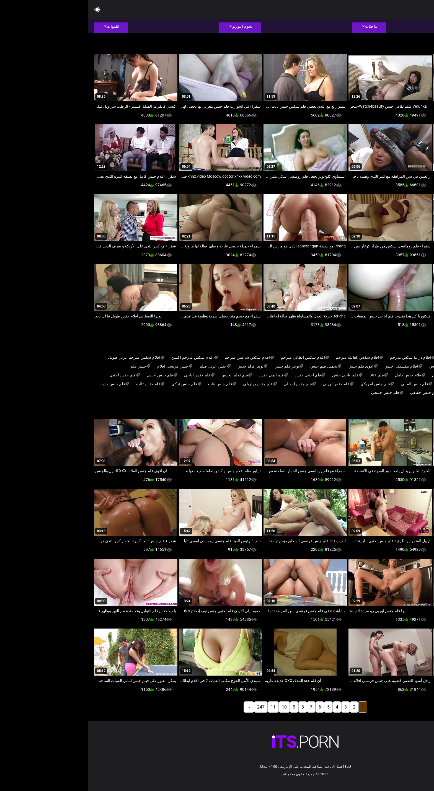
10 (195, 707)
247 (172, 707)
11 (184, 707)
